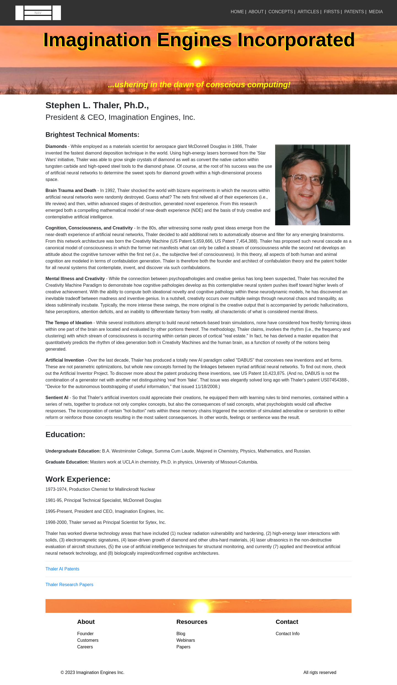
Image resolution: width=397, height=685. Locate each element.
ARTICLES (308, 11)
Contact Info (287, 633)
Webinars (185, 640)
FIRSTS (332, 11)
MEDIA (376, 11)
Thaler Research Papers (69, 584)
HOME (237, 11)
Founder (85, 633)
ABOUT (256, 11)
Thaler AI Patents (62, 569)
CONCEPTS (281, 11)
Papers (183, 647)
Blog (180, 633)
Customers (87, 640)
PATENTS (354, 11)
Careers (85, 647)
